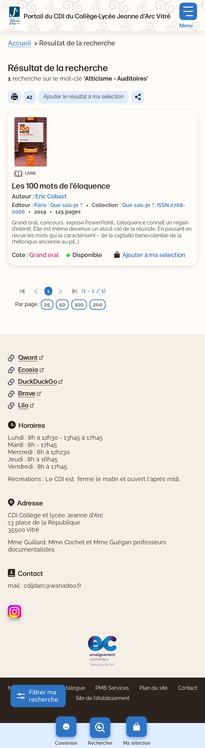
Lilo (23, 405)
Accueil (19, 43)
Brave (26, 393)
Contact (187, 688)
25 (47, 304)
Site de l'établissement (102, 698)
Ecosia (28, 370)
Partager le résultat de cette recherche (137, 97)
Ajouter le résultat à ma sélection (83, 96)
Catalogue (72, 688)
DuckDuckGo (37, 381)
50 (62, 304)
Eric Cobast (51, 196)
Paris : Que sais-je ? (58, 205)
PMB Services (112, 688)
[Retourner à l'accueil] (14, 15)
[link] (22, 291)
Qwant (28, 357)
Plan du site (153, 688)
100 (79, 304)
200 (97, 304)
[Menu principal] (188, 16)
